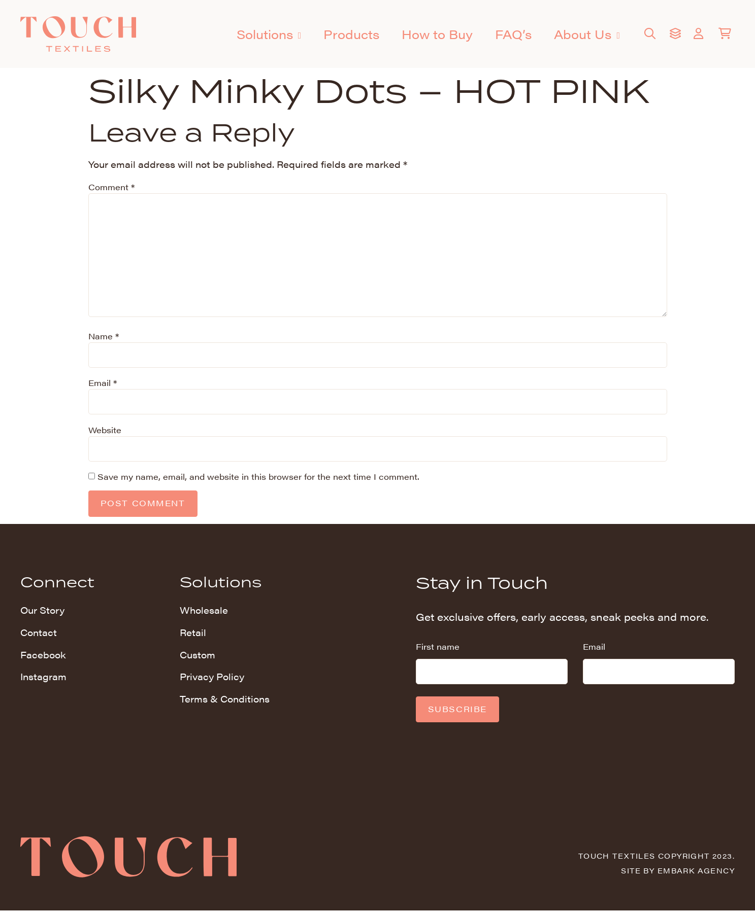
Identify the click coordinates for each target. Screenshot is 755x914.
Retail (193, 634)
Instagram (43, 679)
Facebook (43, 656)
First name (437, 648)
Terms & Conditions (225, 701)
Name (103, 337)
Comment (111, 187)
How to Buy (437, 34)
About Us (587, 35)
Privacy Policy (212, 679)
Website (104, 431)
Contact (38, 634)
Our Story (42, 612)
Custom (197, 656)
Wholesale (204, 612)
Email (102, 384)
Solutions (269, 35)
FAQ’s (513, 34)
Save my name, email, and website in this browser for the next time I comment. (258, 478)
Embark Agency (696, 873)
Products (351, 34)
